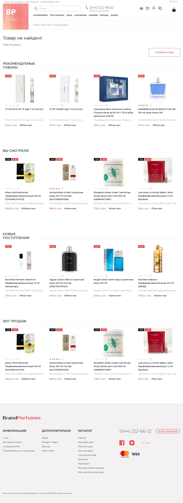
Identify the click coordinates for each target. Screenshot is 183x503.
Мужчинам (80, 15)
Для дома (83, 459)
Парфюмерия (40, 15)
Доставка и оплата (22, 2)
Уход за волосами (87, 455)
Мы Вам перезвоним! (99, 11)
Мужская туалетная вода (91, 468)
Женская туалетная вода (90, 472)
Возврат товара (50, 442)
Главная (36, 25)
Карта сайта (48, 450)
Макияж (93, 15)
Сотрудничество (47, 2)
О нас (6, 438)
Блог (58, 2)
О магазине (8, 2)
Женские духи (85, 450)
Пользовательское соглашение (19, 450)
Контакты (35, 2)
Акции (114, 15)
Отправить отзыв (164, 52)
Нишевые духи (85, 442)
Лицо (69, 15)
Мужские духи (85, 446)
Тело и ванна (57, 15)
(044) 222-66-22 (102, 7)
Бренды (104, 15)
